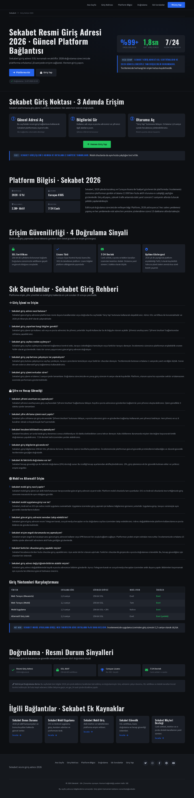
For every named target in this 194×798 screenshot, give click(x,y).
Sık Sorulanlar (158, 5)
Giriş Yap (176, 5)
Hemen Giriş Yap (97, 144)
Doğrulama (142, 5)
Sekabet (12, 13)
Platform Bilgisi (125, 5)
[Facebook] (159, 763)
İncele (16, 735)
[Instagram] (152, 763)
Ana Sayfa (91, 5)
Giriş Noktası (107, 5)
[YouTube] (173, 763)
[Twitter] (145, 763)
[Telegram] (166, 763)
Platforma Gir (21, 72)
